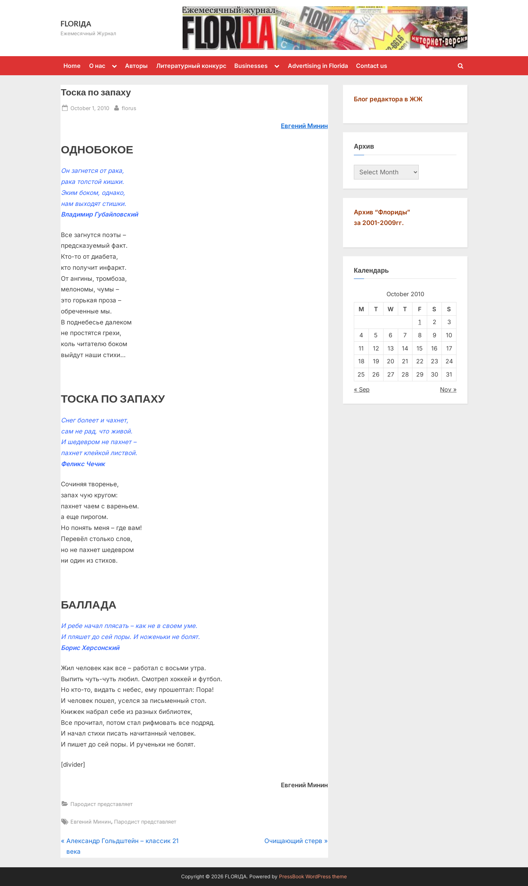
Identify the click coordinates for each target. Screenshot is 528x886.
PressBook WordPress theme (313, 876)
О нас (97, 65)
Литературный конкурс (191, 65)
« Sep (362, 389)
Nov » (448, 389)
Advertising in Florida (318, 65)
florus (129, 107)
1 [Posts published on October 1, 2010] (419, 322)
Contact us (371, 65)
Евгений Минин (90, 821)
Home (72, 65)
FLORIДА (75, 23)
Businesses (251, 65)
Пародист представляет (101, 804)
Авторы (136, 65)
